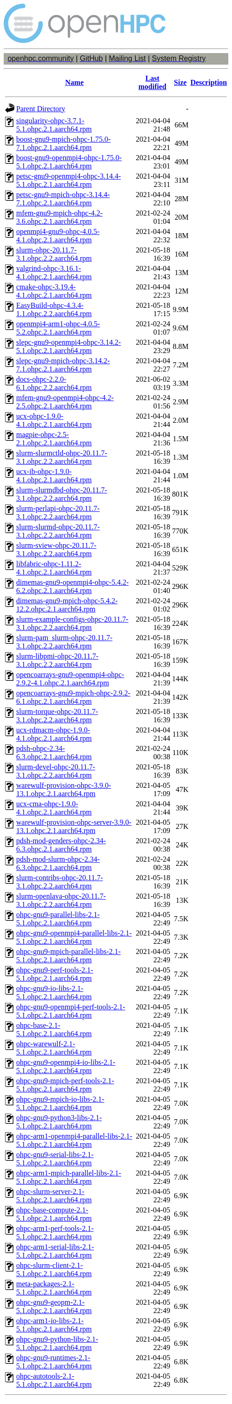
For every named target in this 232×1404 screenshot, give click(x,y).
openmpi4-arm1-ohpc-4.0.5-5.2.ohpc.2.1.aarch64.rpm (58, 328)
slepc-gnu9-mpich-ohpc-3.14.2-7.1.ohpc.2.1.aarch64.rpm (63, 365)
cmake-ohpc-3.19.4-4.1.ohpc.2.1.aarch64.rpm (54, 291)
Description (208, 82)
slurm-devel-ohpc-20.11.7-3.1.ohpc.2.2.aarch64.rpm (55, 771)
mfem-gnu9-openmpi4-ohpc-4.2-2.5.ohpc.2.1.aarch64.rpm (65, 402)
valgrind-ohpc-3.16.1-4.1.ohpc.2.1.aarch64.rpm (54, 272)
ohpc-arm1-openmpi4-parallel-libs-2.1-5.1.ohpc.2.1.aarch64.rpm (74, 1140)
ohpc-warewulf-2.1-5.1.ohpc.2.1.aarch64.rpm (54, 1048)
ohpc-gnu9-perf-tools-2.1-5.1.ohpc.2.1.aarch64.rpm (54, 974)
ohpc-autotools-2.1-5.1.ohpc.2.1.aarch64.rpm (54, 1380)
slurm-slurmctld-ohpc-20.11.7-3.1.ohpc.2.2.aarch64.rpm (61, 457)
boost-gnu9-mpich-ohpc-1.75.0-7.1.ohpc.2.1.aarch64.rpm (63, 143)
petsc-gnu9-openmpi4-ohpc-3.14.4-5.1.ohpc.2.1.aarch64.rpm (68, 180)
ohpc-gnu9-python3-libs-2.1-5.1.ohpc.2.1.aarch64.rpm (59, 1122)
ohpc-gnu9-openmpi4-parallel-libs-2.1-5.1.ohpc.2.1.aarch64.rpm (74, 937)
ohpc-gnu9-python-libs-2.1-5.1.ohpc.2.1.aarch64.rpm (57, 1343)
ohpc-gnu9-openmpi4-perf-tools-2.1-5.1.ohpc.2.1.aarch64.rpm (70, 1011)
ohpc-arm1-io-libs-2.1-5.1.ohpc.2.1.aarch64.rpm (54, 1325)
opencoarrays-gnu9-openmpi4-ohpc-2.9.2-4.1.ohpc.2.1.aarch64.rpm (70, 679)
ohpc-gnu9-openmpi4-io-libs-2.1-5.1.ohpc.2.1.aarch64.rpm (66, 1066)
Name (74, 82)
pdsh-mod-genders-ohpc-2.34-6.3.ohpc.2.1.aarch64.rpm (61, 845)
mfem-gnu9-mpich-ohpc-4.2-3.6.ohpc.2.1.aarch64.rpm (59, 217)
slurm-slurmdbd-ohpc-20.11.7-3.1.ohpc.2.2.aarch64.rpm (61, 494)
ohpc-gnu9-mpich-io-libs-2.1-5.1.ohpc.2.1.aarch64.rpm (60, 1103)
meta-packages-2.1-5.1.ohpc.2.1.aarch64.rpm (54, 1288)
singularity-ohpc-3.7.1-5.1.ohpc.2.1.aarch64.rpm (54, 125)
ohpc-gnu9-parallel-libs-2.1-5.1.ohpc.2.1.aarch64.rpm (58, 919)
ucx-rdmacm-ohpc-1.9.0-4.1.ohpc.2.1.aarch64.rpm (54, 734)
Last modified (152, 82)
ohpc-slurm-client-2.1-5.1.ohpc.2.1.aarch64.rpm (54, 1269)
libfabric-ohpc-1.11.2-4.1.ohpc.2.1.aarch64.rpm (54, 568)
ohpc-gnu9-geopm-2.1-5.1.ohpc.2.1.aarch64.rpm (54, 1306)
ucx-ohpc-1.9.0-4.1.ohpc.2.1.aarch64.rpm (54, 420)
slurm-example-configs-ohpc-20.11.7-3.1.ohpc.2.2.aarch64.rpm (72, 623)
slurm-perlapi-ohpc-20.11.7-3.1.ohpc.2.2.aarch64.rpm (58, 512)
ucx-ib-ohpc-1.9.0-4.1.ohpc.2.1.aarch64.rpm (54, 476)
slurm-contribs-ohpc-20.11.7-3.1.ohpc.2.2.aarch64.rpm (59, 882)
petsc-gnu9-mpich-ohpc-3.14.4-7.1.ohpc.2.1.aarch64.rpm (63, 199)
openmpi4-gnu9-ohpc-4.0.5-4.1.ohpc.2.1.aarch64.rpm (57, 236)
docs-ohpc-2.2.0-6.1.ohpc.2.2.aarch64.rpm (54, 383)
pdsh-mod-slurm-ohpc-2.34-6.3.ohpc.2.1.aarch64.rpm (58, 863)
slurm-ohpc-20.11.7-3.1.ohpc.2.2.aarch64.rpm (54, 254)
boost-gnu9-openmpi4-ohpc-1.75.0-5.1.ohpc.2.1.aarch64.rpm (69, 162)
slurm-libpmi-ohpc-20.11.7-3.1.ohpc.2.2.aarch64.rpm (57, 660)
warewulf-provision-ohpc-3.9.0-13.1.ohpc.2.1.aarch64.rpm (63, 789)
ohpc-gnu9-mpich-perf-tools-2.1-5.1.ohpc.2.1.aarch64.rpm (65, 1085)
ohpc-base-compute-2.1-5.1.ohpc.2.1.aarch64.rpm (54, 1214)
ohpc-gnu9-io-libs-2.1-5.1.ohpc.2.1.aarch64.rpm (54, 992)
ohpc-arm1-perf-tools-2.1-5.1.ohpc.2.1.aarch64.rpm (55, 1232)
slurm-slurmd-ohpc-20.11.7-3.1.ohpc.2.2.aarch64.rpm (58, 531)
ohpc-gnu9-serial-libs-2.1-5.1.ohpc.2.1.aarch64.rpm (55, 1159)
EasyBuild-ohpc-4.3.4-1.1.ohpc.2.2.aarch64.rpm (54, 309)
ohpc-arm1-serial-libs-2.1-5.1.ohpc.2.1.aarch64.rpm (55, 1251)
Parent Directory (40, 109)
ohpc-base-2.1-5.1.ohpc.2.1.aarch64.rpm (54, 1029)
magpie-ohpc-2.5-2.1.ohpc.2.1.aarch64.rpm (54, 439)
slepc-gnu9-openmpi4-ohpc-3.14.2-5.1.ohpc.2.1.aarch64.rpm (68, 346)
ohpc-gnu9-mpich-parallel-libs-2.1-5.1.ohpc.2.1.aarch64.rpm (68, 956)
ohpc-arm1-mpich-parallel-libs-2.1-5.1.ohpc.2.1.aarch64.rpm (68, 1177)
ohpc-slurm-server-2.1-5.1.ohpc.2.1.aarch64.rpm (54, 1196)
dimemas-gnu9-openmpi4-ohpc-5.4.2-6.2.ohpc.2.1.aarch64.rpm (72, 586)
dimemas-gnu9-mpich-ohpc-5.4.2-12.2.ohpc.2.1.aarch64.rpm (67, 605)
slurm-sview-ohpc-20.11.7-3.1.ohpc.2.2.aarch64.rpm (56, 549)
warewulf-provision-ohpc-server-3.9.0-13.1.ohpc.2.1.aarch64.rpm (73, 826)
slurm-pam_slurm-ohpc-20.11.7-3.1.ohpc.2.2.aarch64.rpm (64, 642)
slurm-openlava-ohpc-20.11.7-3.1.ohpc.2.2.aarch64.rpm (61, 900)
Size (180, 82)
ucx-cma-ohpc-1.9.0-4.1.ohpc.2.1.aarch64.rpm (54, 808)
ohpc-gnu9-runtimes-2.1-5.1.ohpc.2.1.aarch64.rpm (54, 1362)
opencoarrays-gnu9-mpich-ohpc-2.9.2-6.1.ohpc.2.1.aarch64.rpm (73, 697)
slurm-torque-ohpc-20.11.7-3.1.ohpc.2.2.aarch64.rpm (57, 716)
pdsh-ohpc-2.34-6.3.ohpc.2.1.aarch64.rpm (54, 752)
